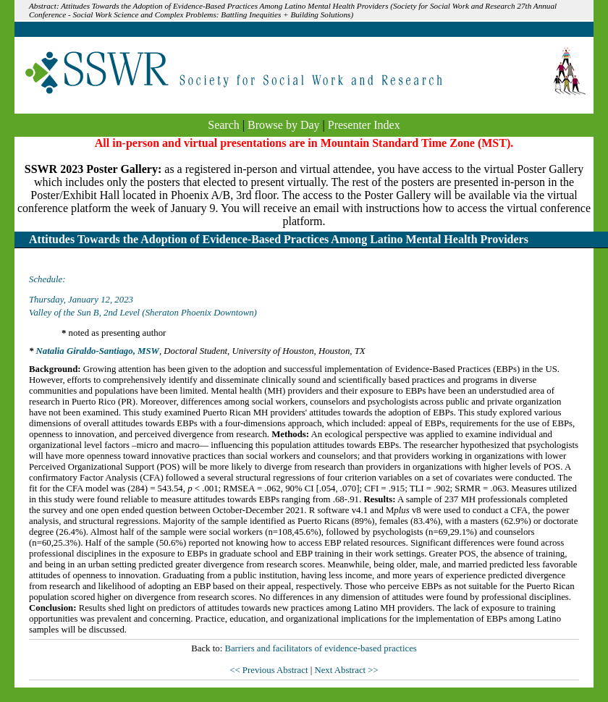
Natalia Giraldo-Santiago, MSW (97, 351)
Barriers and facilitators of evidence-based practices (320, 648)
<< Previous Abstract (269, 670)
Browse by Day (284, 125)
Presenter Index (364, 125)
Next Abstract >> (346, 670)
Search (224, 125)
